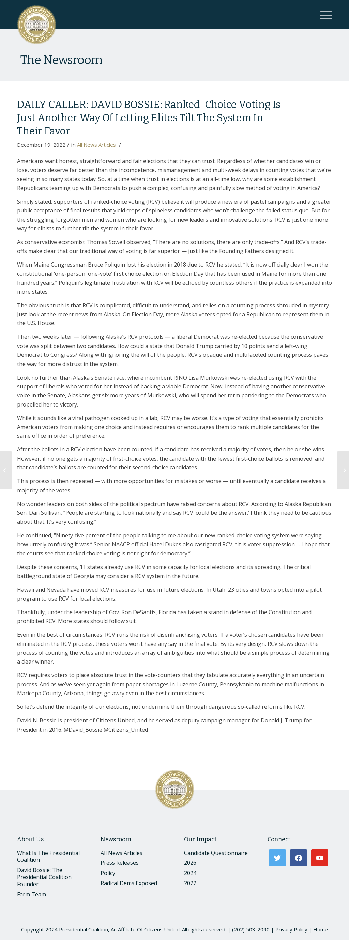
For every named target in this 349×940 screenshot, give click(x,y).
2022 (190, 883)
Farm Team (31, 894)
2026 (190, 862)
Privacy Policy (291, 929)
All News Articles (96, 144)
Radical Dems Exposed (129, 883)
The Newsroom (61, 59)
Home (320, 929)
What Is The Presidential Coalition (48, 856)
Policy (108, 873)
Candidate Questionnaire (216, 853)
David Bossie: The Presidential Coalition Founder (44, 877)
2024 (190, 873)
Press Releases (120, 862)
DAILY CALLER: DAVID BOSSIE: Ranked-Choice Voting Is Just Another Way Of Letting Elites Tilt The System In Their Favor (148, 117)
